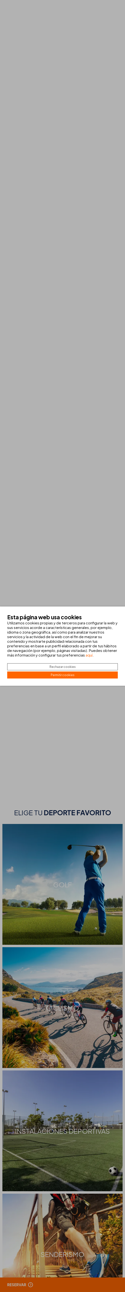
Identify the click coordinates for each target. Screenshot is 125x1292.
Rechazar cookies (63, 667)
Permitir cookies (63, 675)
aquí (89, 655)
